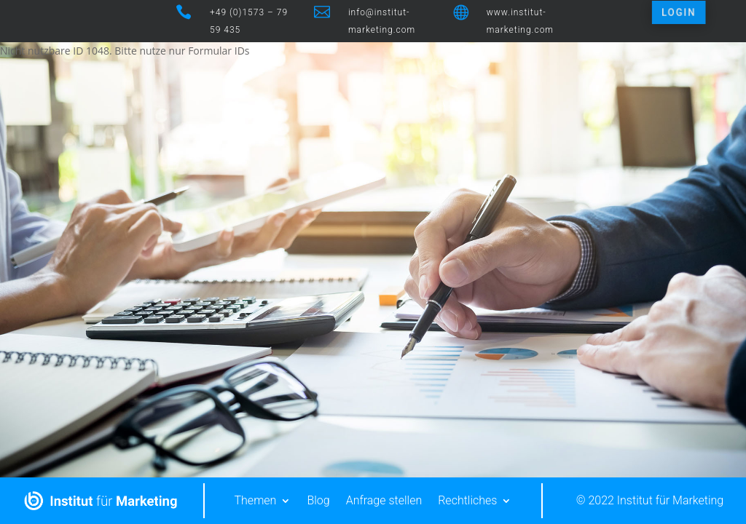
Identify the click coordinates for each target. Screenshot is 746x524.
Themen (256, 500)
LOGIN (677, 12)
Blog (318, 500)
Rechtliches (467, 500)
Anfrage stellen (384, 500)
